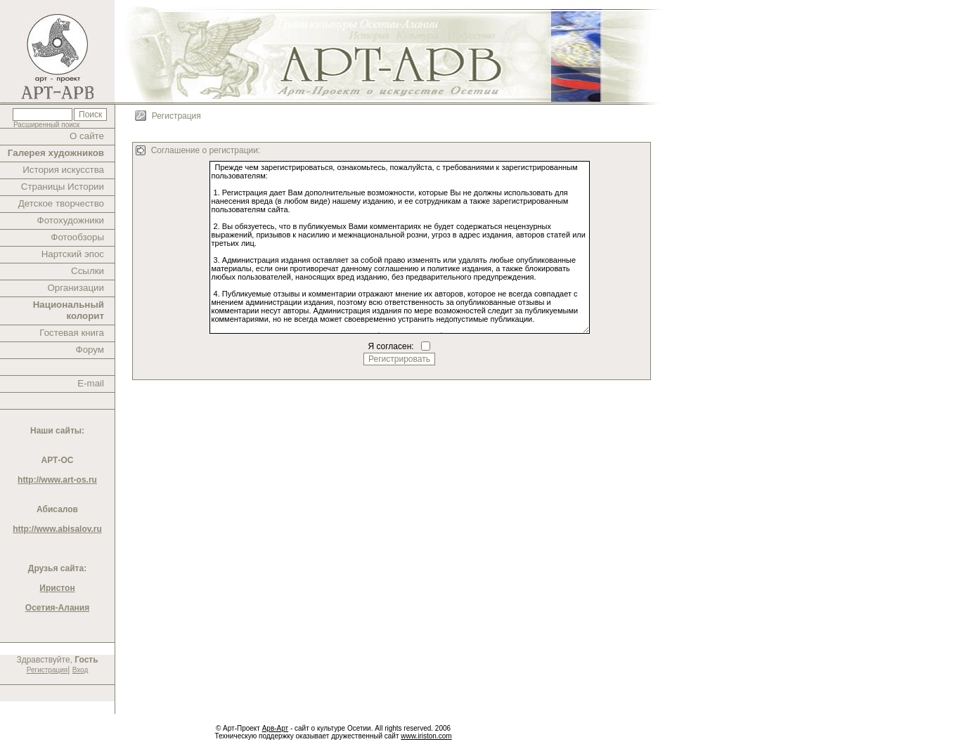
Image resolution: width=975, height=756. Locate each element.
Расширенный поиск (46, 125)
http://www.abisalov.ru (57, 529)
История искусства (63, 169)
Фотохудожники (70, 220)
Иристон (57, 588)
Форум (90, 349)
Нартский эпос (72, 254)
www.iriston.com (426, 736)
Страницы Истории (62, 186)
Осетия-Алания (57, 608)
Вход (80, 670)
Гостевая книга (71, 332)
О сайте (87, 136)
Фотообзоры (77, 237)
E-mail (90, 383)
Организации (75, 287)
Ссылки (87, 271)
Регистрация (47, 670)
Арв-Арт (275, 728)
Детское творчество (61, 203)
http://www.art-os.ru (57, 480)
